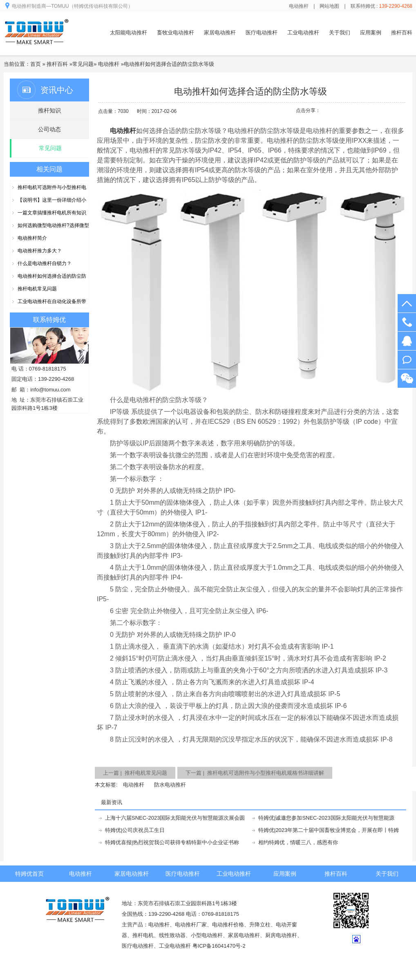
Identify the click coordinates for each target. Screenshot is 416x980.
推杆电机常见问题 (37, 289)
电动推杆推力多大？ (40, 251)
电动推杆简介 (32, 238)
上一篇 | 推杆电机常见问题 (135, 773)
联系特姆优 (49, 319)
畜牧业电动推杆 (175, 32)
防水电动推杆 (170, 785)
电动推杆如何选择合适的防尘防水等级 (169, 64)
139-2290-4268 (407, 322)
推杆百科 (401, 32)
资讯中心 (56, 89)
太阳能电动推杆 (128, 32)
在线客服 (407, 341)
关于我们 (339, 32)
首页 (35, 64)
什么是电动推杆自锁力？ (45, 263)
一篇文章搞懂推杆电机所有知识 (52, 213)
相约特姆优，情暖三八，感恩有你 (298, 842)
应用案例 (370, 32)
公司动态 (49, 129)
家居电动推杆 (220, 32)
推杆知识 (49, 110)
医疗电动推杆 (261, 32)
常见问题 (83, 64)
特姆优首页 (29, 873)
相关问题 (49, 169)
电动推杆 (299, 6)
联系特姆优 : (381, 6)
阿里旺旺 (407, 360)
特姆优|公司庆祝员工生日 (135, 830)
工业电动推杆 (303, 32)
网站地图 (329, 6)
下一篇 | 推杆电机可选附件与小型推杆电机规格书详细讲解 (255, 773)
